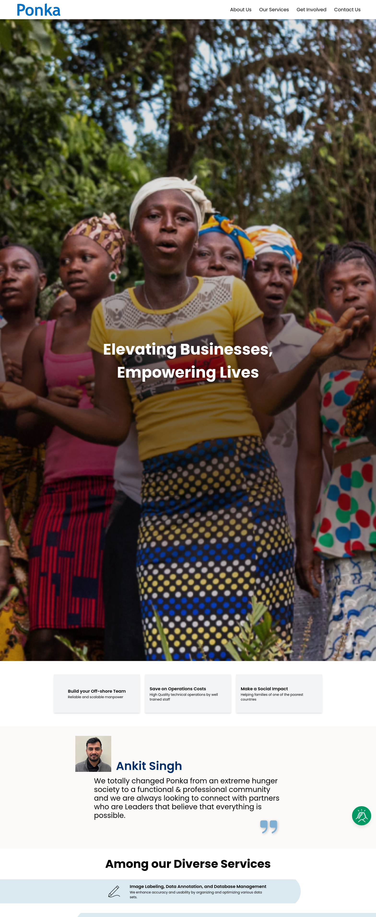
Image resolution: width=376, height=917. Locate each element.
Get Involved (311, 9)
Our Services (274, 9)
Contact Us (347, 9)
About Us (241, 9)
